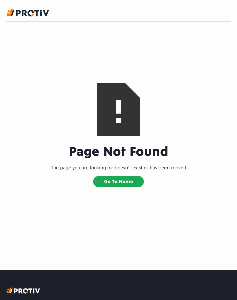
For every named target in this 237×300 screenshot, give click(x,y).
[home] (27, 13)
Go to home (118, 181)
